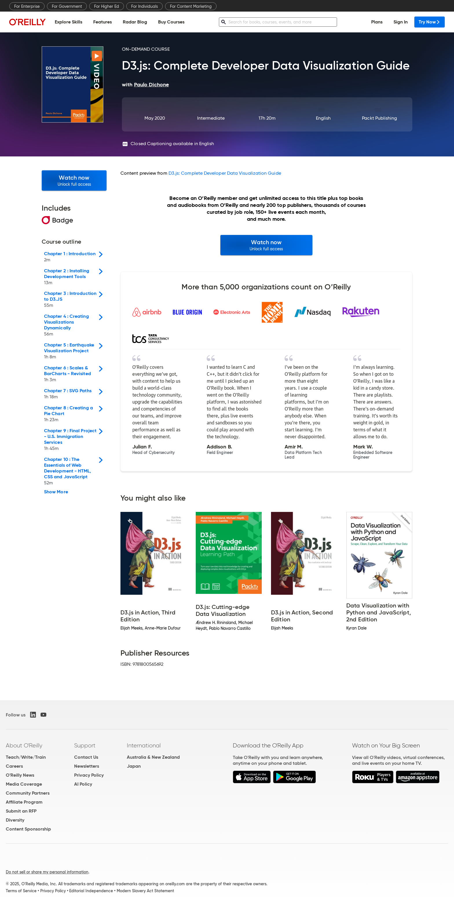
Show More (56, 492)
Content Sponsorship (28, 829)
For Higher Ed (106, 6)
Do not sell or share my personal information (47, 872)
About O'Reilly (24, 745)
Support (85, 745)
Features (102, 22)
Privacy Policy (89, 775)
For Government (67, 6)
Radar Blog (135, 22)
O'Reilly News (20, 775)
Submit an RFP (21, 811)
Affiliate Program (24, 802)
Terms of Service (21, 890)
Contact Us (86, 757)
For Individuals (144, 6)
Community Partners (28, 793)
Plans (376, 22)
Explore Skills (68, 22)
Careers (14, 766)
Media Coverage (24, 784)
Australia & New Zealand (153, 757)
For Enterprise (27, 6)
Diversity (15, 820)
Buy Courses (171, 22)
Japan (134, 766)
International (144, 745)
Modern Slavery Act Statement (145, 890)
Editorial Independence (91, 890)
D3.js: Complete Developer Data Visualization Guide (225, 173)
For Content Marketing (191, 6)
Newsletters (86, 766)
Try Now (429, 22)
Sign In (400, 22)
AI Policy (83, 784)
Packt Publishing (379, 118)
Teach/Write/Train (26, 757)
